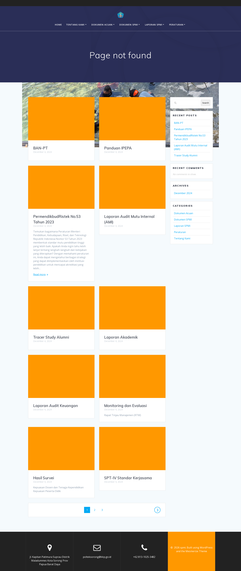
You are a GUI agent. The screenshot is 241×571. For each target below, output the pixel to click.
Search (205, 102)
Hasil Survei (114, 427)
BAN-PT (40, 148)
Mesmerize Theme (196, 544)
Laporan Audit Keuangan (126, 359)
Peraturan (176, 24)
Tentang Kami (75, 24)
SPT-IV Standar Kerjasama (57, 478)
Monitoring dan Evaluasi (54, 405)
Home (58, 24)
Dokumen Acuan (102, 24)
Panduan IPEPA (118, 148)
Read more (39, 274)
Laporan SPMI (153, 24)
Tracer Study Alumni (122, 290)
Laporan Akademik (50, 337)
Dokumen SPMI (128, 24)
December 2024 (183, 193)
